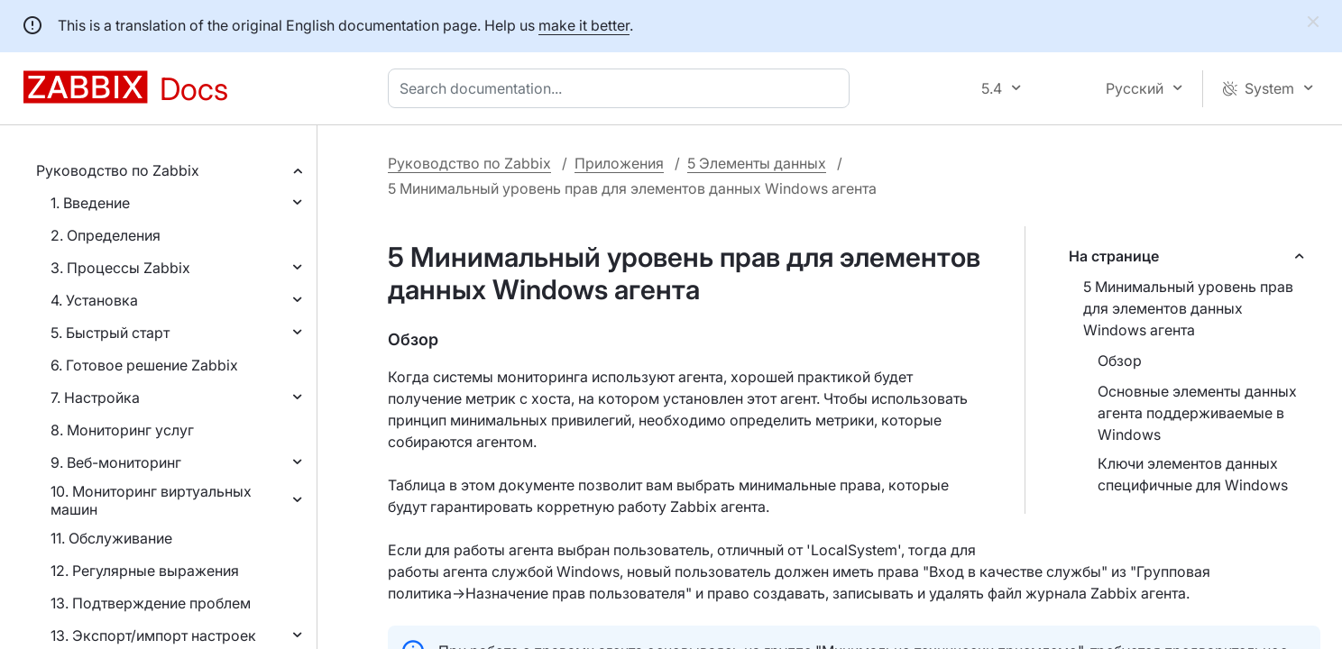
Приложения (619, 163)
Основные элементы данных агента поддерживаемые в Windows (1197, 412)
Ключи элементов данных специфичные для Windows (1193, 474)
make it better (584, 25)
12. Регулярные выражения (145, 571)
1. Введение (90, 203)
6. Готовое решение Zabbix (144, 365)
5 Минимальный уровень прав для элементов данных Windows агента (1188, 308)
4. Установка (94, 300)
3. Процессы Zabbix (120, 268)
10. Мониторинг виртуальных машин (151, 500)
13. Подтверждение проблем (151, 603)
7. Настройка (95, 397)
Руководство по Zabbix (117, 170)
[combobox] (622, 88)
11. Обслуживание (111, 538)
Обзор (1120, 361)
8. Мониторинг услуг (122, 430)
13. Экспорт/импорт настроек (153, 635)
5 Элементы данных (756, 163)
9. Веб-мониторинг (116, 462)
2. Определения (106, 235)
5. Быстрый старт (110, 333)
